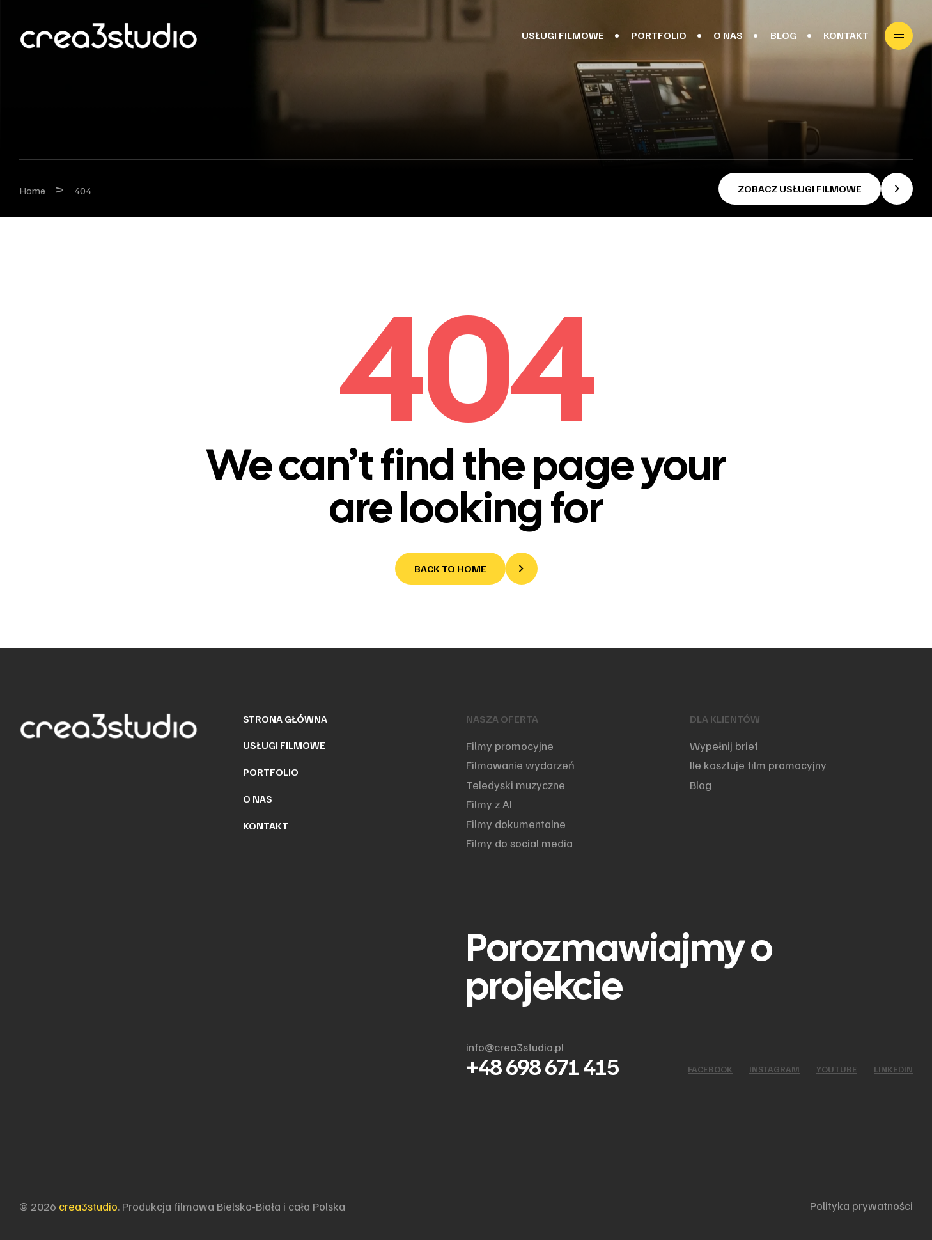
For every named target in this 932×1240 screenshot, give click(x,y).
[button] (815, 189)
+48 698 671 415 (542, 1065)
